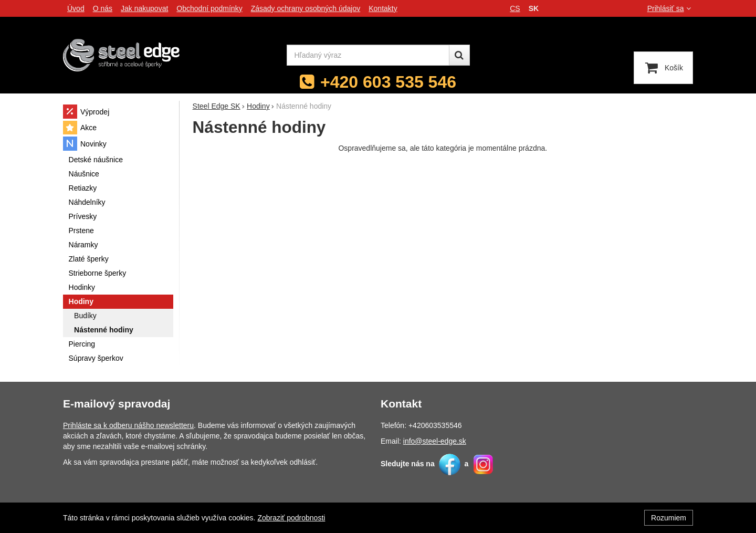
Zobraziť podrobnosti (291, 518)
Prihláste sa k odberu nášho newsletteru (128, 425)
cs (515, 8)
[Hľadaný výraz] (368, 55)
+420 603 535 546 (388, 81)
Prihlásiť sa (670, 8)
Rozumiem (668, 518)
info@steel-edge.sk (434, 441)
